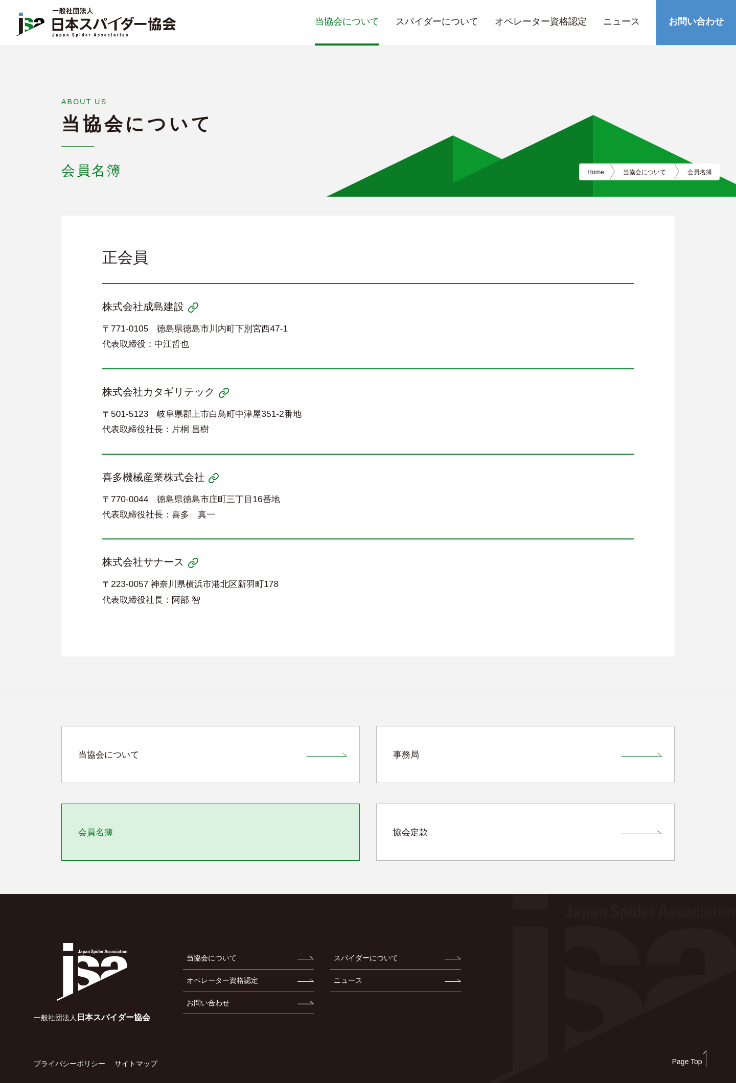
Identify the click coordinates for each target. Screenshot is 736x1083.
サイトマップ (135, 1064)
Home (595, 172)
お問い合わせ (208, 1003)
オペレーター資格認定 (222, 980)
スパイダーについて (366, 958)
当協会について (212, 958)
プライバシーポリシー (69, 1064)
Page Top (687, 1061)
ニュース (348, 980)
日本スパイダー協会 (92, 1017)
